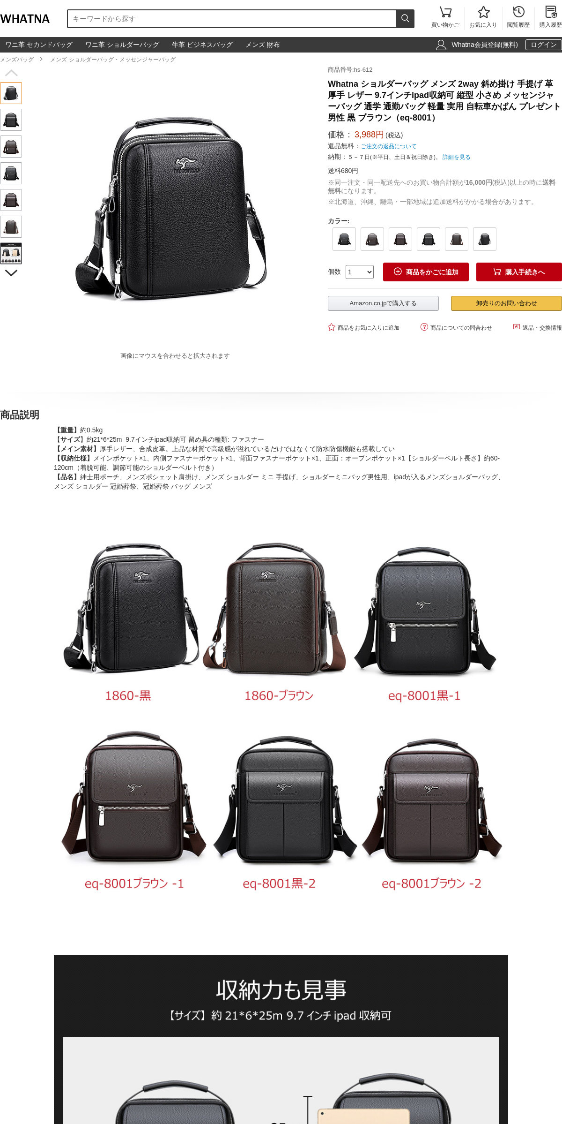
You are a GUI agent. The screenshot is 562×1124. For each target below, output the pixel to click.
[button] (11, 73)
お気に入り (483, 17)
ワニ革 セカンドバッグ (39, 44)
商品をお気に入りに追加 (363, 327)
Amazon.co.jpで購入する (383, 303)
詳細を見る (457, 157)
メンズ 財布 (262, 44)
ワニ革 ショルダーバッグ (122, 44)
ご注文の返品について (389, 146)
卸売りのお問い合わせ (506, 303)
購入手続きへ (519, 272)
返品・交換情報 (537, 327)
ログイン (544, 44)
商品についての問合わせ (456, 327)
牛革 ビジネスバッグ (202, 44)
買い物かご (445, 17)
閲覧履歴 (518, 17)
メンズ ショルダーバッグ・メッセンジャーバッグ (112, 59)
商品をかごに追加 (426, 272)
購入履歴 (551, 17)
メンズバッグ (17, 59)
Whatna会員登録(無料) (484, 44)
